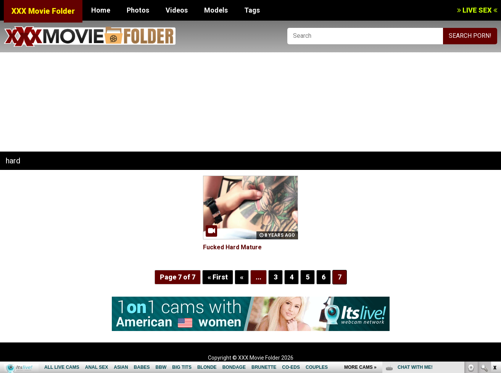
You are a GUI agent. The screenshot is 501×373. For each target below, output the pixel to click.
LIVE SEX (477, 10)
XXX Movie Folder (43, 11)
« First (218, 277)
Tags (252, 10)
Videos (177, 10)
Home (100, 10)
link (494, 253)
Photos (138, 10)
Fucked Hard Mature (232, 247)
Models (216, 10)
